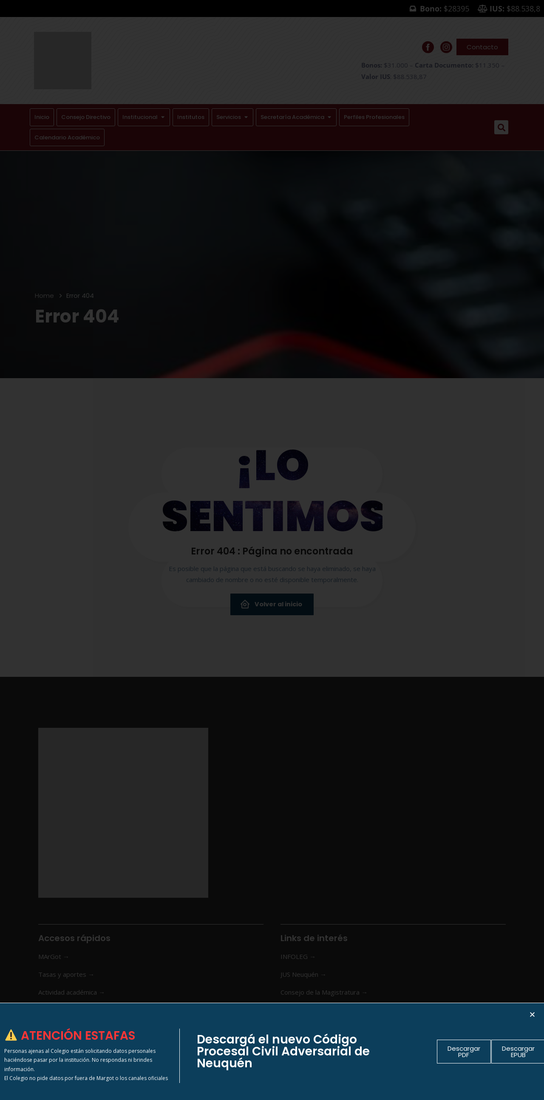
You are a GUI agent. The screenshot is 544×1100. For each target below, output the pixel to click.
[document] (272, 550)
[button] (532, 1014)
